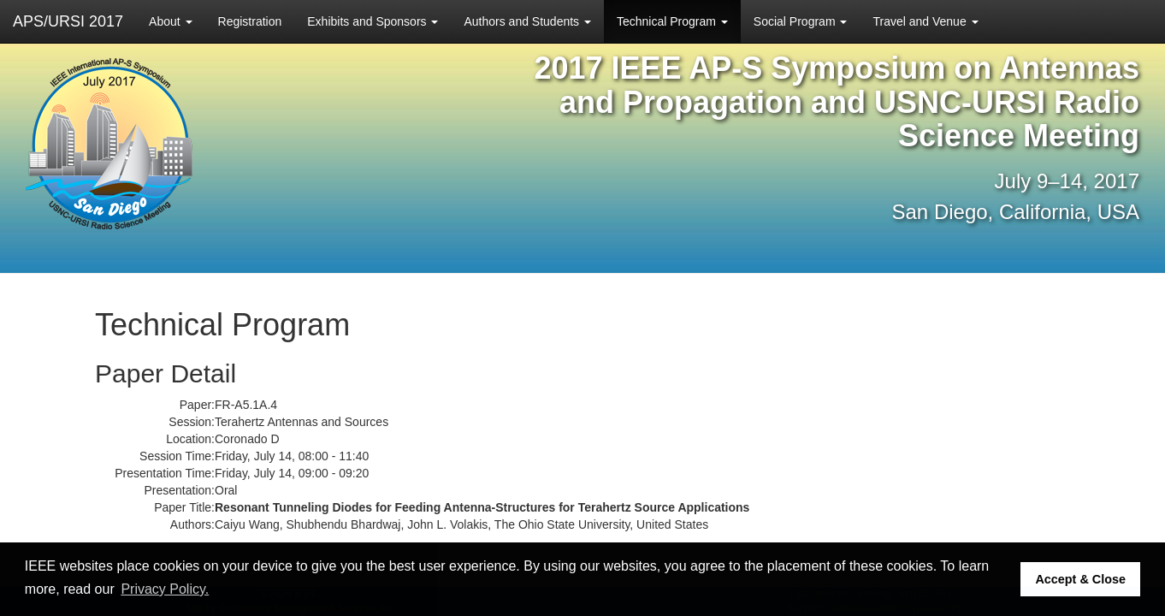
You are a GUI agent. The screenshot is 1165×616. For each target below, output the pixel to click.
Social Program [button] (801, 21)
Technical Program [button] (672, 21)
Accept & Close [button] (1080, 579)
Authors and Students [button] (527, 21)
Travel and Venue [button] (925, 21)
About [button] (170, 21)
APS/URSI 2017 (68, 21)
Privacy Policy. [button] (165, 589)
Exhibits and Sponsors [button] (372, 21)
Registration (250, 21)
